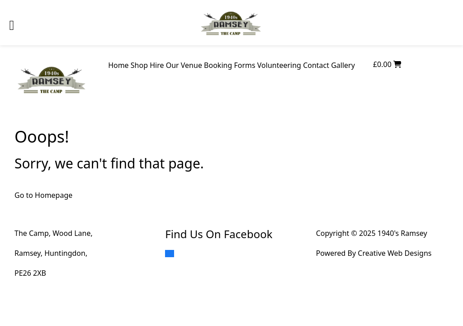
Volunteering (279, 65)
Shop (139, 65)
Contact (316, 65)
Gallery (343, 65)
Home (118, 65)
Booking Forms (229, 65)
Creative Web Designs (394, 253)
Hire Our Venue (176, 65)
